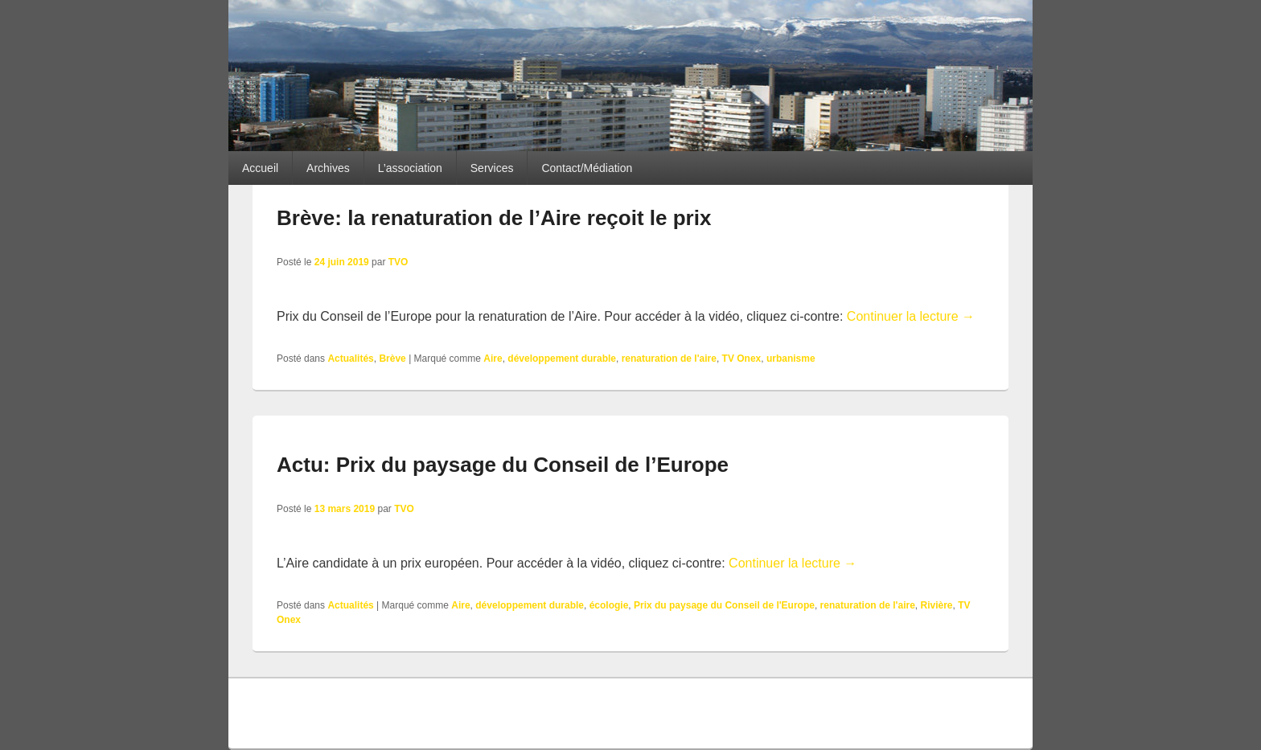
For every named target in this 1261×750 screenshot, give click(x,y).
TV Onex (742, 358)
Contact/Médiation (586, 168)
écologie (609, 605)
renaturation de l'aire (669, 358)
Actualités (350, 358)
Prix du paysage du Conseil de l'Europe (724, 605)
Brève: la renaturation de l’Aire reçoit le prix (494, 218)
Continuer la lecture (911, 316)
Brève (392, 358)
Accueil (260, 168)
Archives (328, 168)
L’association (410, 168)
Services (492, 168)
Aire (492, 358)
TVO (398, 262)
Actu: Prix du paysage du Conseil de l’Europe (503, 465)
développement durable (561, 358)
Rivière (936, 605)
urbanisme (790, 358)
